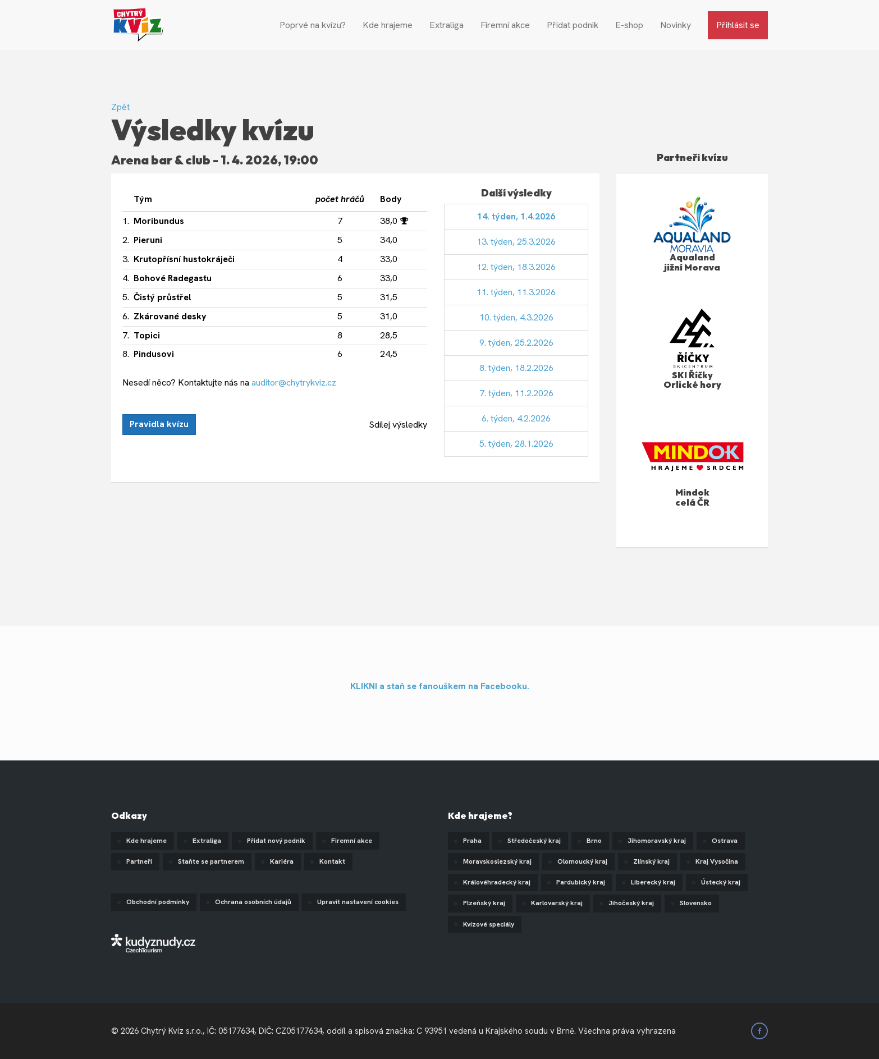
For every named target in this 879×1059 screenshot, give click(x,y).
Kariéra (282, 861)
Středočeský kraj (534, 840)
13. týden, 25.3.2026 (516, 241)
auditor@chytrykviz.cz (293, 382)
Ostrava (725, 840)
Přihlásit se (737, 25)
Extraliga (446, 25)
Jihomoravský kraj (657, 840)
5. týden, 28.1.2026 (516, 444)
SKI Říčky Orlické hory (692, 380)
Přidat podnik (572, 25)
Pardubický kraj (580, 882)
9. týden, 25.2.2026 (516, 343)
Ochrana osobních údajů (253, 901)
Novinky (675, 25)
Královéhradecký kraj (496, 882)
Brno (594, 840)
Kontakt (332, 861)
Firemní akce (505, 25)
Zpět (120, 107)
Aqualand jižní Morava (692, 262)
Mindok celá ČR (692, 497)
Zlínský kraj (651, 861)
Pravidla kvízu (159, 424)
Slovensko (696, 902)
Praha (472, 840)
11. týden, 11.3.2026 (516, 292)
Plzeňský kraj (484, 902)
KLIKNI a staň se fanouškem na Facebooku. (439, 686)
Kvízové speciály (488, 924)
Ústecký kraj (720, 882)
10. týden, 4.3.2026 (516, 317)
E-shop (629, 25)
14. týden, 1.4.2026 (516, 216)
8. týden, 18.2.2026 (516, 368)
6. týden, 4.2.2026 (516, 418)
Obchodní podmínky (157, 901)
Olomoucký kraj (582, 861)
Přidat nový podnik (276, 840)
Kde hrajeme (388, 25)
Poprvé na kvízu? (313, 25)
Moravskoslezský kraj (497, 861)
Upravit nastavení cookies (358, 901)
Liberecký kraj (653, 882)
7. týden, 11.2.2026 (516, 393)
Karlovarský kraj (557, 902)
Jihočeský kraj (631, 902)
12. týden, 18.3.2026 (516, 267)
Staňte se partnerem (211, 861)
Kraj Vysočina (716, 861)
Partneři (139, 861)
